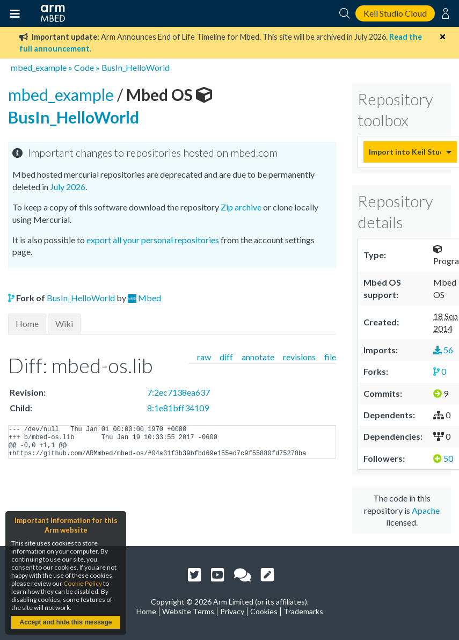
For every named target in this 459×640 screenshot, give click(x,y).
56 (443, 350)
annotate (258, 357)
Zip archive (241, 207)
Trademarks (303, 611)
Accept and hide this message (65, 622)
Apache (426, 510)
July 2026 (67, 186)
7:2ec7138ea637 (178, 392)
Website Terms (188, 611)
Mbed (149, 298)
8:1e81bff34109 (178, 408)
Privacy (232, 611)
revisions (299, 357)
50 (443, 458)
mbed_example (39, 67)
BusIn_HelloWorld (135, 67)
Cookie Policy (82, 583)
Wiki (64, 323)
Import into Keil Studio (405, 151)
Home (27, 323)
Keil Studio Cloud (395, 13)
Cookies (264, 611)
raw (204, 357)
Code (84, 67)
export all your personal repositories (152, 240)
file (330, 357)
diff (226, 357)
